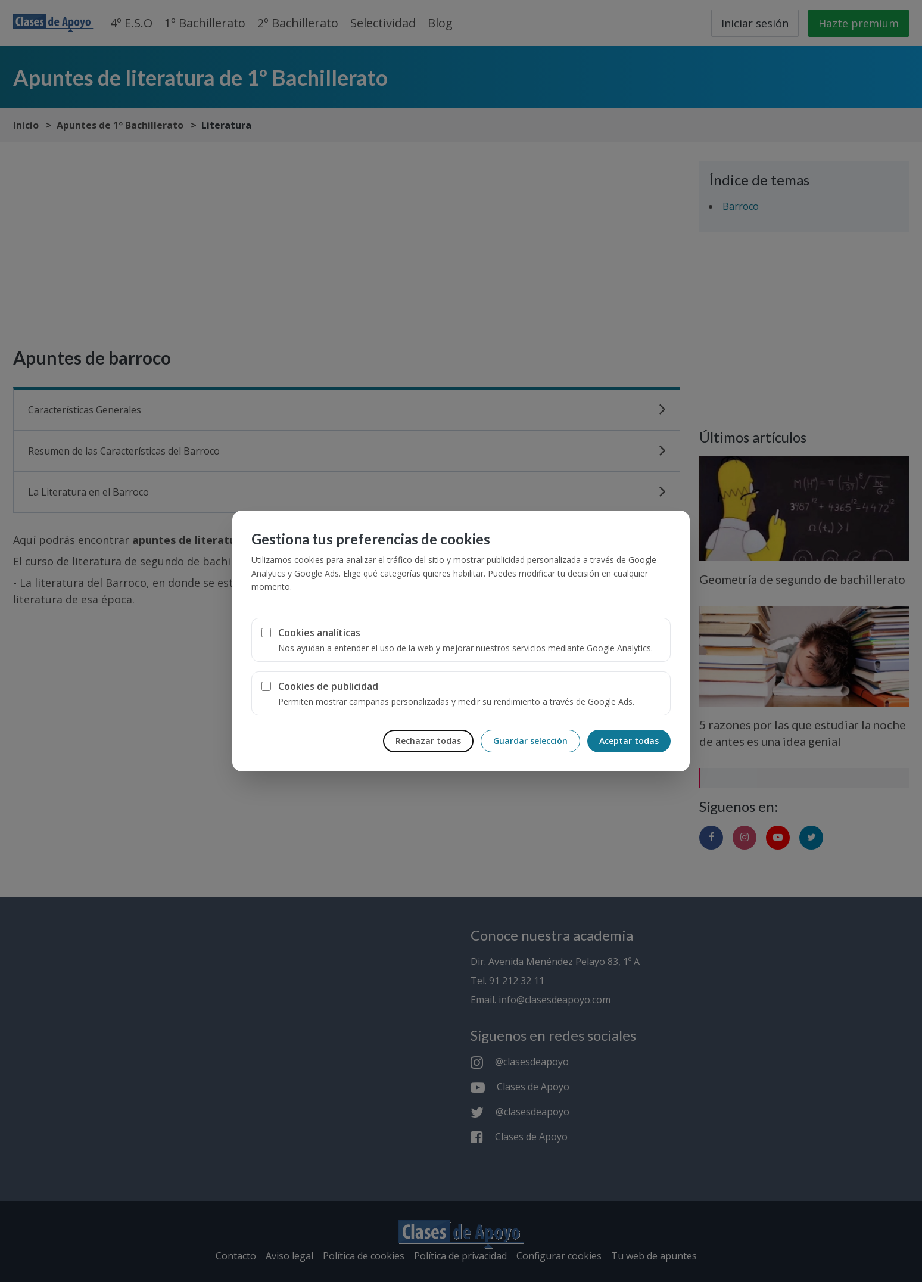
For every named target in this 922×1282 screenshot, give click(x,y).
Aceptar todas (629, 740)
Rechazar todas (428, 740)
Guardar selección (530, 740)
